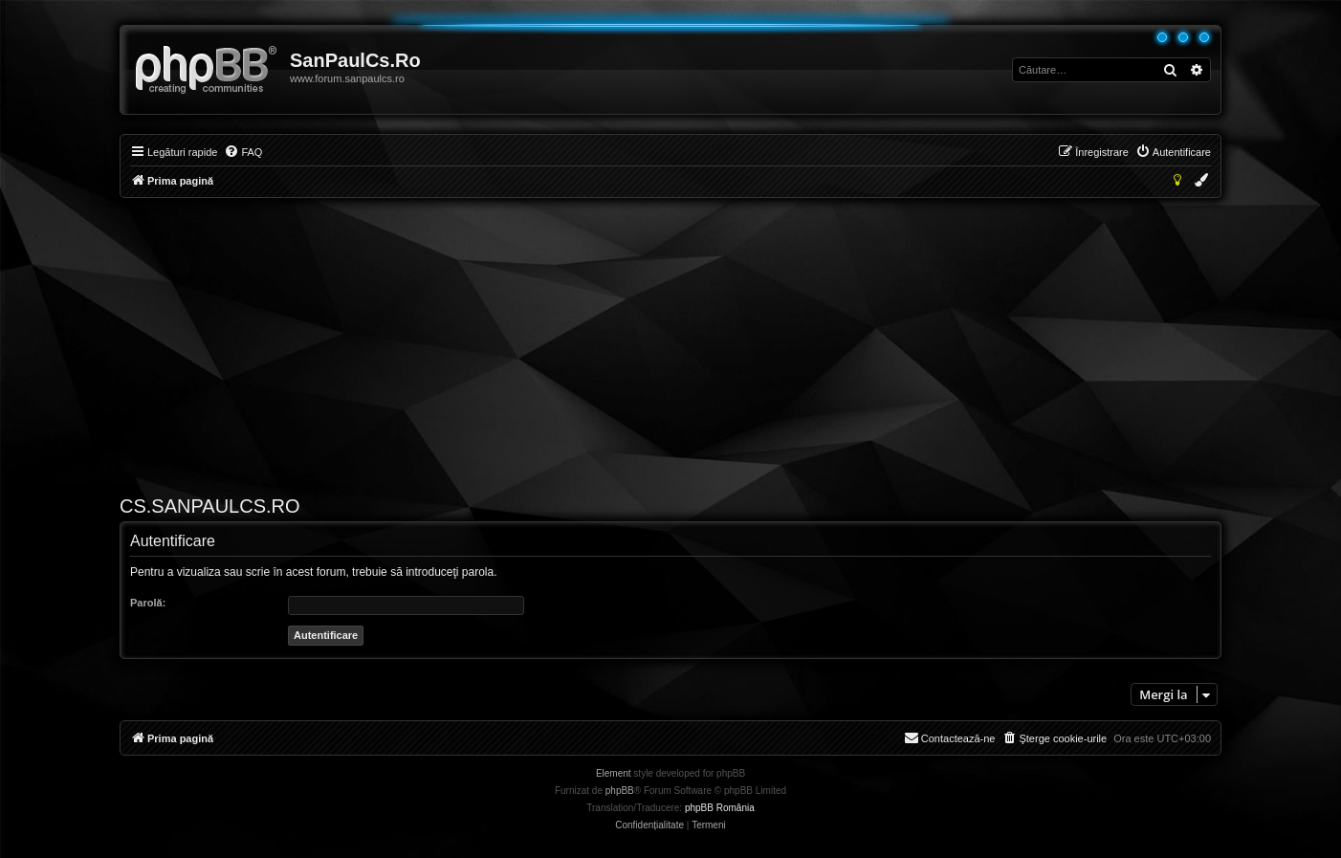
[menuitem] (243, 152)
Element (613, 773)
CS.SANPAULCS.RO (210, 506)
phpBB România (720, 808)
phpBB (619, 790)
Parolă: (147, 602)
